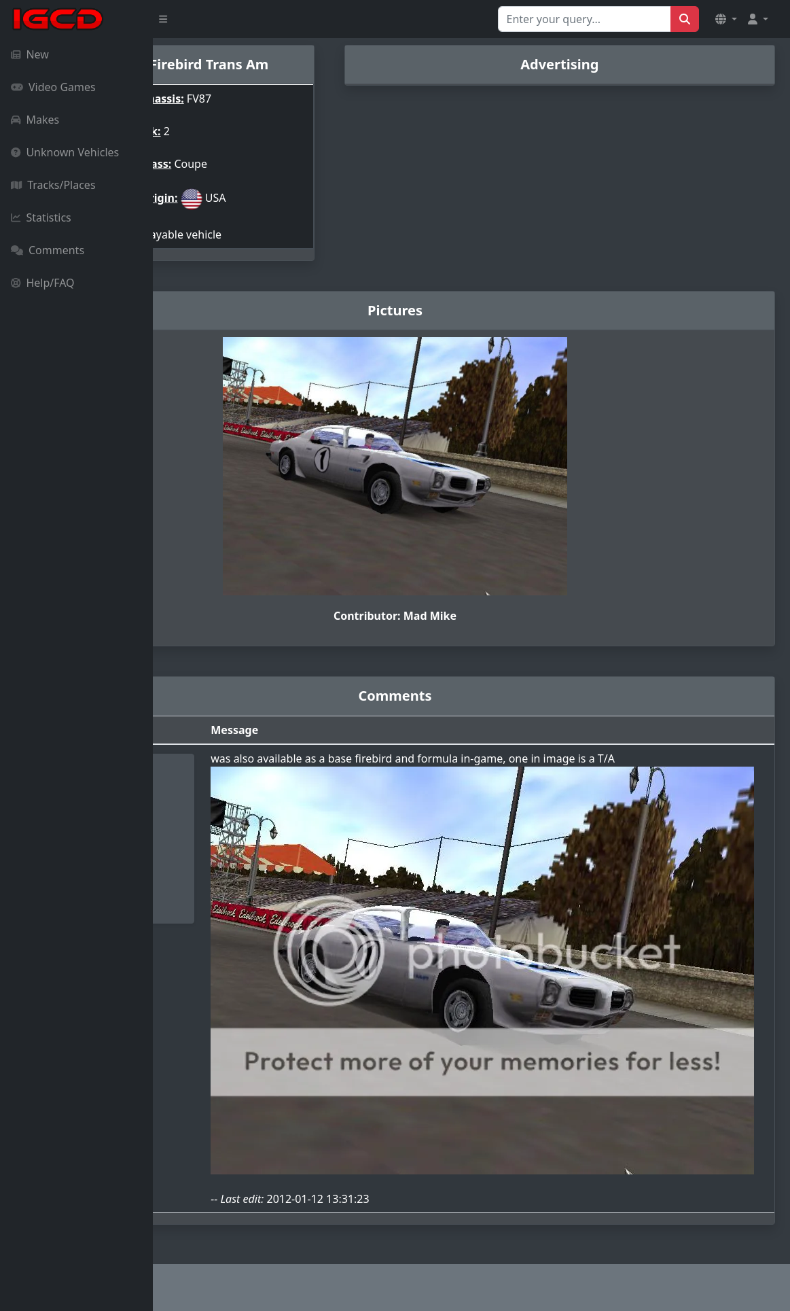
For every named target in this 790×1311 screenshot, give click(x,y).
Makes (35, 119)
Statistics (41, 217)
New (30, 54)
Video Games (53, 87)
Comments (47, 250)
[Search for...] (584, 19)
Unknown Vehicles (65, 152)
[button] (726, 19)
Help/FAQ (43, 282)
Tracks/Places (53, 184)
